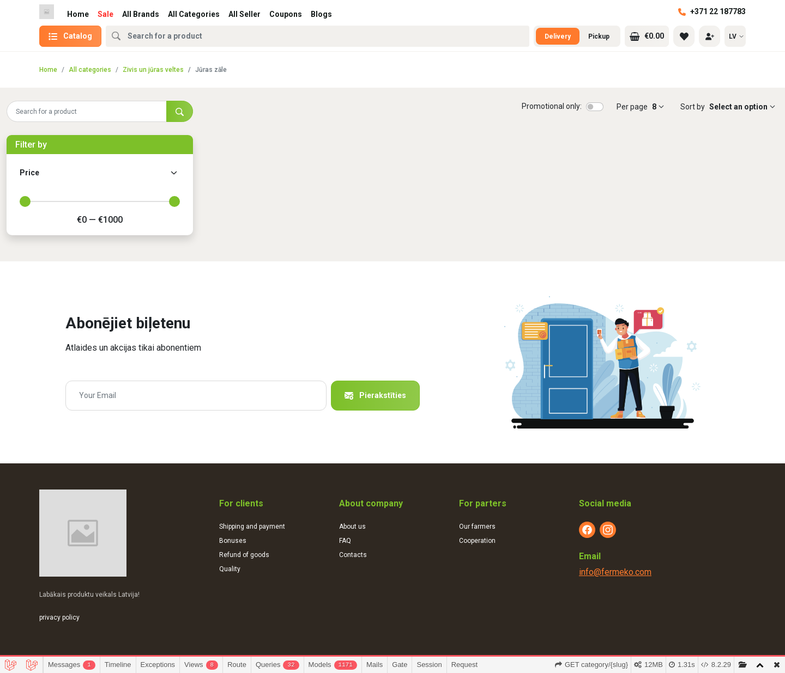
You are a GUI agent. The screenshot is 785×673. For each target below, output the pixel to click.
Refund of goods (244, 555)
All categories (90, 70)
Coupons (285, 14)
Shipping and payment (252, 526)
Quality (229, 569)
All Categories (194, 14)
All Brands (140, 14)
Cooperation (477, 540)
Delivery (558, 36)
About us (352, 526)
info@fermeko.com (615, 572)
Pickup (598, 36)
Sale (105, 14)
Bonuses (232, 540)
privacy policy (59, 617)
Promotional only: (552, 106)
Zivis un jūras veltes (153, 70)
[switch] (594, 106)
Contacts (353, 555)
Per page (632, 106)
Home (78, 14)
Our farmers (477, 526)
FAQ (345, 540)
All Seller (244, 14)
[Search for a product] (87, 111)
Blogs (321, 14)
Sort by (692, 106)
